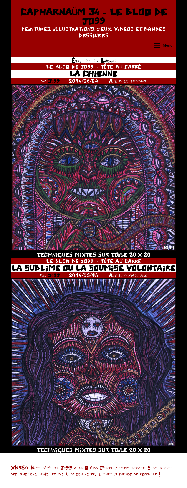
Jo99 (54, 81)
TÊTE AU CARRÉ (121, 66)
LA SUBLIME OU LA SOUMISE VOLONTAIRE (93, 268)
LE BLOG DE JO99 (70, 66)
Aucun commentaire (128, 81)
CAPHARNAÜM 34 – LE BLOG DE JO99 (93, 16)
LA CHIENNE (93, 73)
